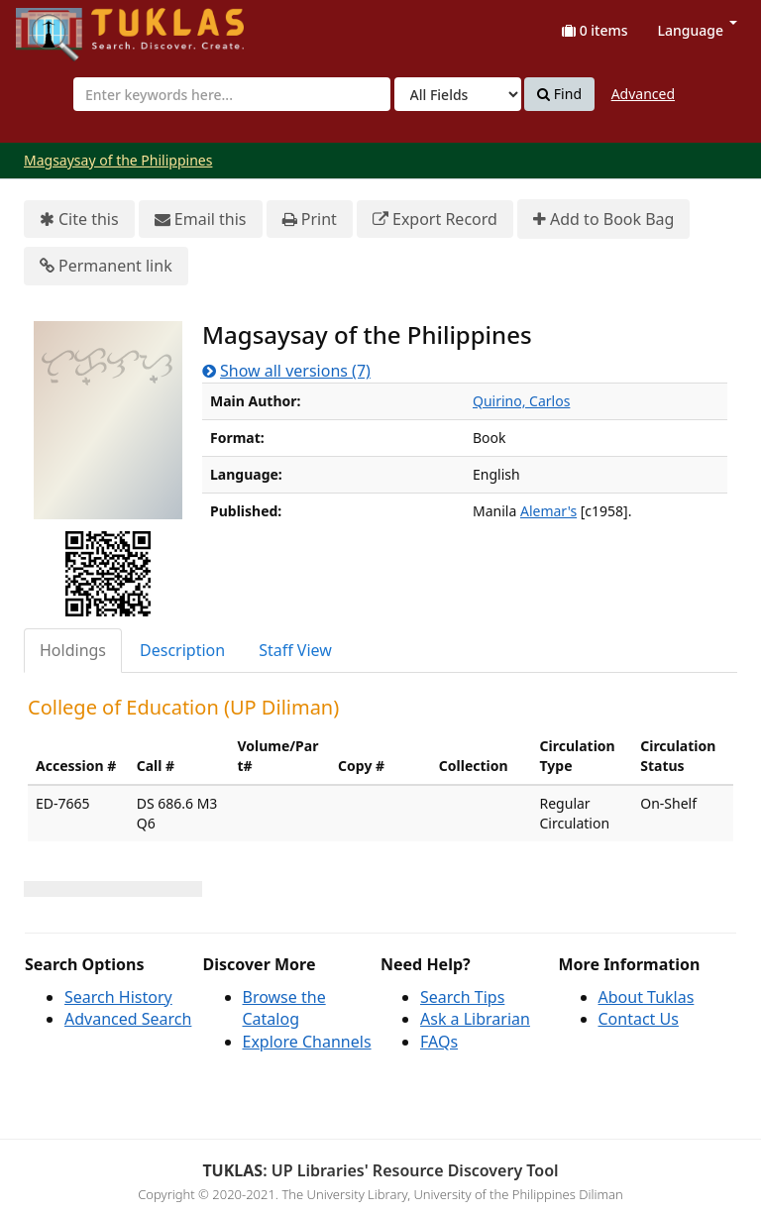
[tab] (74, 650)
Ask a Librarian (475, 1019)
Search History (118, 997)
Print (309, 219)
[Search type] (457, 94)
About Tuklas (646, 997)
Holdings (73, 650)
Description (182, 650)
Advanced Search (127, 1019)
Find (559, 94)
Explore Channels (307, 1041)
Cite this (79, 219)
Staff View (295, 650)
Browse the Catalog (284, 1008)
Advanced (643, 93)
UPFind (64, 25)
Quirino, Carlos (521, 400)
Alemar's (548, 510)
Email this (201, 219)
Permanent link (106, 266)
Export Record (435, 219)
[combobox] (231, 94)
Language (697, 30)
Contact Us (638, 1019)
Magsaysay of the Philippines (118, 160)
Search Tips (462, 997)
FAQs (439, 1041)
